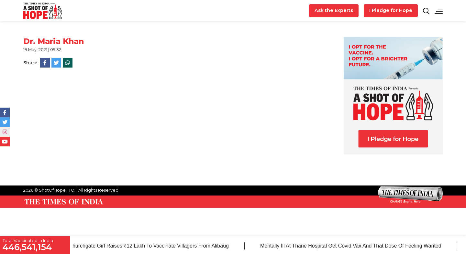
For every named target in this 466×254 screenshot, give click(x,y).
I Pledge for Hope (390, 10)
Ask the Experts (334, 10)
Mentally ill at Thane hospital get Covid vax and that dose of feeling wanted (352, 246)
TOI (72, 190)
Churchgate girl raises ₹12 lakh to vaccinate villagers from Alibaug (151, 246)
